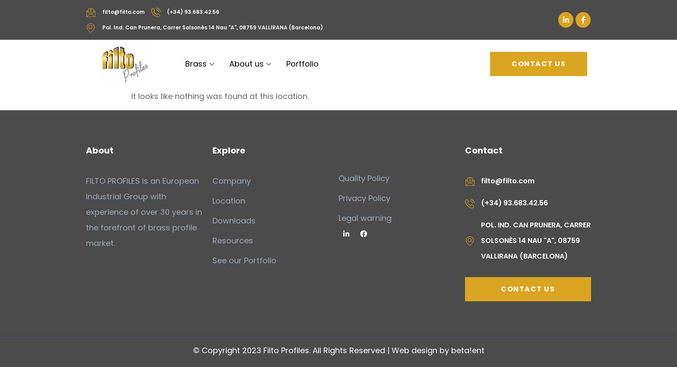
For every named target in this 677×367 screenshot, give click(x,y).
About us (251, 63)
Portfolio (302, 63)
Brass (200, 63)
